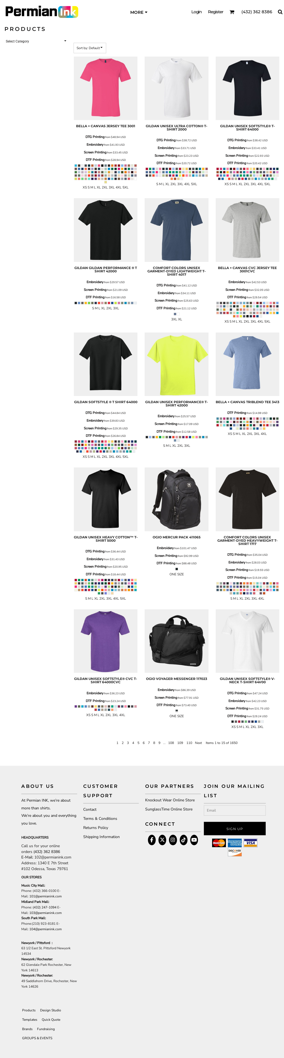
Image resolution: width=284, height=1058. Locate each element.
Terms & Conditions (100, 818)
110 (189, 743)
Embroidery (95, 144)
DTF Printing (95, 160)
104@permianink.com (45, 929)
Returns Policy (95, 827)
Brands (27, 1029)
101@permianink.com (45, 896)
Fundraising (46, 1029)
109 (180, 743)
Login (196, 11)
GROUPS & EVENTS (37, 1038)
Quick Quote (51, 1019)
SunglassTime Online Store (168, 809)
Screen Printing (95, 152)
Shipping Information (101, 836)
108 (171, 743)
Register (215, 11)
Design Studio (50, 1010)
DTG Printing (95, 137)
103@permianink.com (45, 913)
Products (29, 1010)
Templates (29, 1019)
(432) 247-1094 (44, 907)
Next (198, 743)
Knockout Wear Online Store (170, 800)
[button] (232, 11)
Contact (90, 809)
